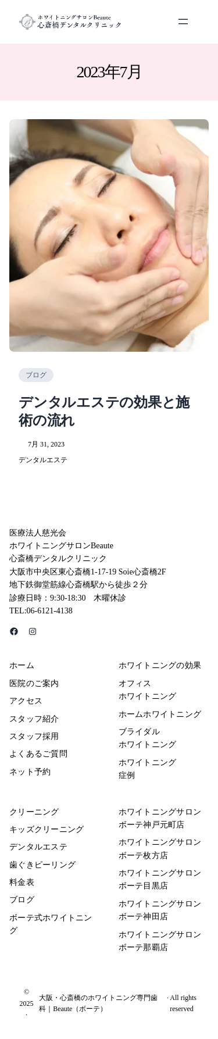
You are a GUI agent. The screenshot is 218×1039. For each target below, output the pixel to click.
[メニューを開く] (183, 21)
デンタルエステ (43, 460)
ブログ (36, 375)
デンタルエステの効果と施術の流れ (104, 411)
